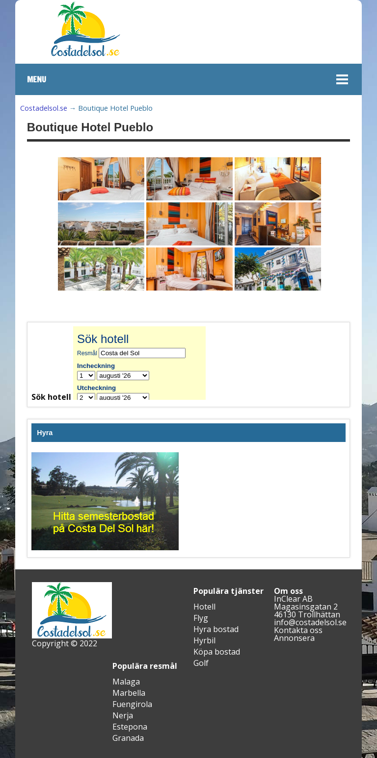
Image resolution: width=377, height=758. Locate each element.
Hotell (204, 606)
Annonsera (294, 638)
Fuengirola (132, 704)
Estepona (129, 726)
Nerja (122, 715)
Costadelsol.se (43, 108)
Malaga (126, 681)
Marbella (128, 692)
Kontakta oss (298, 630)
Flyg (200, 617)
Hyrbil (204, 640)
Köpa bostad (216, 651)
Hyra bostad (216, 629)
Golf (201, 663)
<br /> (146, 363)
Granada (128, 738)
